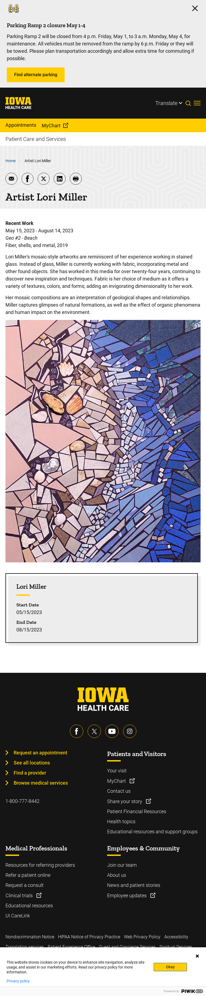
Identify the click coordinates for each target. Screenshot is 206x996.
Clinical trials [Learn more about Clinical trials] (19, 895)
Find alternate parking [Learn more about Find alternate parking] (35, 74)
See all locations (32, 763)
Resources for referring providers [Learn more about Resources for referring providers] (40, 865)
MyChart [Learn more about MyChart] (117, 781)
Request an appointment (40, 753)
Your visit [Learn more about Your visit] (117, 770)
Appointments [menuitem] (20, 125)
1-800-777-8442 (22, 801)
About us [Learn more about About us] (116, 875)
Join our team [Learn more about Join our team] (122, 865)
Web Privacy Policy (142, 936)
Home (10, 161)
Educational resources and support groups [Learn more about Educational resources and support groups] (152, 831)
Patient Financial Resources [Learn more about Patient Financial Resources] (136, 811)
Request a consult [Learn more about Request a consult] (24, 885)
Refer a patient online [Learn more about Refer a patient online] (27, 875)
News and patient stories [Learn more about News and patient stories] (133, 885)
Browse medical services (41, 783)
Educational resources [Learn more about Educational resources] (29, 905)
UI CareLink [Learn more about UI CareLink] (17, 915)
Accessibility (176, 936)
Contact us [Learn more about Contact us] (119, 791)
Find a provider (30, 773)
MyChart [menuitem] (51, 125)
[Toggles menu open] (197, 103)
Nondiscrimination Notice (29, 936)
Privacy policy (18, 981)
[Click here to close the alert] (195, 8)
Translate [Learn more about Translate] (166, 103)
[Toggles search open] (190, 103)
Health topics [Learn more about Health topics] (121, 821)
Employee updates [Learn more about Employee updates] (127, 895)
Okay (170, 967)
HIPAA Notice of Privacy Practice (89, 936)
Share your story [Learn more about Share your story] (125, 801)
